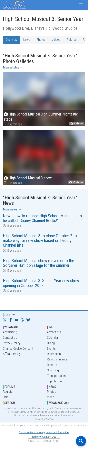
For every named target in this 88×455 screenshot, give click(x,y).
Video (50, 397)
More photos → (13, 67)
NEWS (52, 387)
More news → (12, 209)
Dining (51, 343)
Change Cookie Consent (18, 348)
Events (51, 348)
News (26, 40)
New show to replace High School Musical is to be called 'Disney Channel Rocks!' (42, 218)
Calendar (52, 337)
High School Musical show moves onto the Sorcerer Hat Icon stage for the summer (38, 263)
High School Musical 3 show (30, 178)
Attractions (54, 332)
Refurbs (72, 40)
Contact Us (10, 337)
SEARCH (9, 403)
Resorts (52, 365)
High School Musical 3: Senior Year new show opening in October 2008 (41, 283)
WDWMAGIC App (58, 403)
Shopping (53, 370)
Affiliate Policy (12, 354)
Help (5, 397)
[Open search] (81, 441)
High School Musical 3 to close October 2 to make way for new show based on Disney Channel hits (40, 240)
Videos (56, 40)
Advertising (10, 332)
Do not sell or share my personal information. (44, 432)
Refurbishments (57, 359)
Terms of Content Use (44, 436)
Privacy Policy (11, 343)
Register (8, 392)
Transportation (56, 376)
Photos (40, 40)
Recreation (54, 354)
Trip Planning (55, 381)
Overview (11, 40)
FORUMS (9, 387)
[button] (81, 5)
